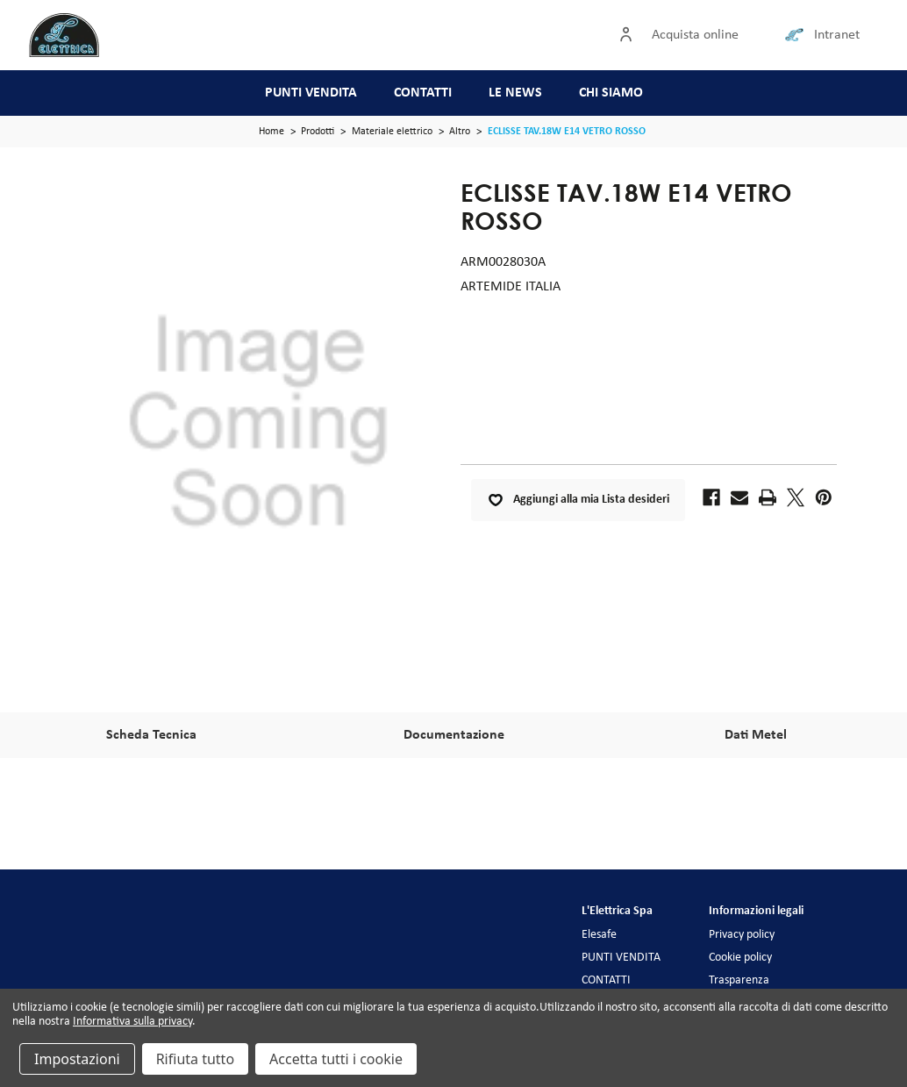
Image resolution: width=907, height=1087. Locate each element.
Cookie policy (740, 957)
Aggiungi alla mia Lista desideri (578, 500)
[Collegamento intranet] (797, 35)
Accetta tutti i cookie (336, 1059)
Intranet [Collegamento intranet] (837, 35)
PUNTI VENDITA (311, 93)
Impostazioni (77, 1059)
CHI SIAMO (611, 93)
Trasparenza (739, 980)
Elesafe (599, 934)
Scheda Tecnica (151, 735)
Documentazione (454, 735)
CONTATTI (423, 93)
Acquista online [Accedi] (695, 35)
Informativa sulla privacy (132, 1021)
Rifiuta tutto (195, 1059)
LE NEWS (515, 93)
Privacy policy (742, 934)
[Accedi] (630, 35)
